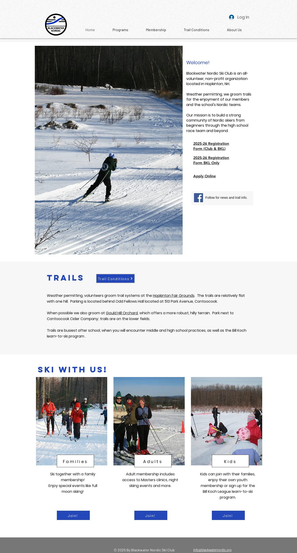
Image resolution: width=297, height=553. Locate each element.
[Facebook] (198, 197)
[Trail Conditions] (115, 278)
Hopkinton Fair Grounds (173, 295)
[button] (234, 30)
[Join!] (73, 515)
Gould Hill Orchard (122, 313)
